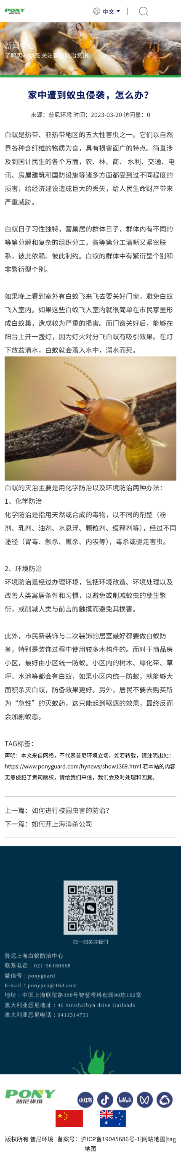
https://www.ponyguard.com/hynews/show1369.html (73, 766)
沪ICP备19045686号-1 (110, 1139)
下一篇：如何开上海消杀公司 (48, 824)
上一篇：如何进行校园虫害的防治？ (58, 810)
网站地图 (153, 1139)
